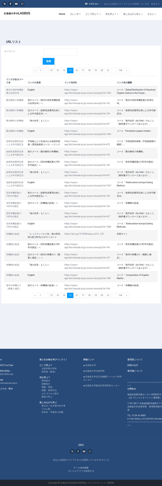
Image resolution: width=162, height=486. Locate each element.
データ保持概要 (81, 467)
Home (5, 353)
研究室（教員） (52, 365)
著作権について (131, 364)
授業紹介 (49, 377)
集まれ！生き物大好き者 (57, 399)
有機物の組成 (20, 250)
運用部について (131, 353)
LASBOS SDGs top (11, 367)
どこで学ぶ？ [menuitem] (92, 14)
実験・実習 (50, 380)
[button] (92, 3)
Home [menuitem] (62, 14)
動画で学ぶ (50, 390)
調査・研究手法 (52, 384)
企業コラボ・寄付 (11, 382)
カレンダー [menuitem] (75, 14)
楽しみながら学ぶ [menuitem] (132, 14)
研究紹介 (49, 374)
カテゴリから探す (53, 387)
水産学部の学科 (52, 362)
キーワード (17, 42)
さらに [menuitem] (151, 14)
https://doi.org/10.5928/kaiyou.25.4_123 (83, 250)
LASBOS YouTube (11, 359)
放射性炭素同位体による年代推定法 (21, 141)
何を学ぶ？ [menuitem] (111, 14)
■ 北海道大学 (89, 359)
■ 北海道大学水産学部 (94, 364)
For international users (13, 376)
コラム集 (49, 402)
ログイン (155, 4)
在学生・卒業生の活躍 (56, 405)
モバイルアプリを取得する (81, 471)
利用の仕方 (129, 359)
